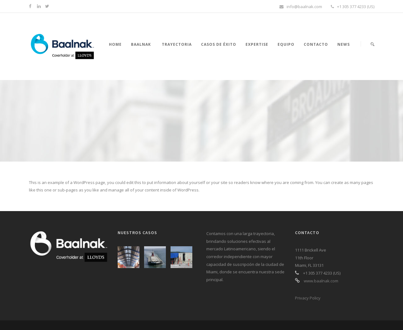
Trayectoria (177, 44)
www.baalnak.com (321, 281)
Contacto (316, 44)
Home (115, 44)
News (343, 44)
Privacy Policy (308, 298)
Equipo (286, 44)
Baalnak (141, 44)
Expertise (257, 44)
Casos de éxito (218, 44)
